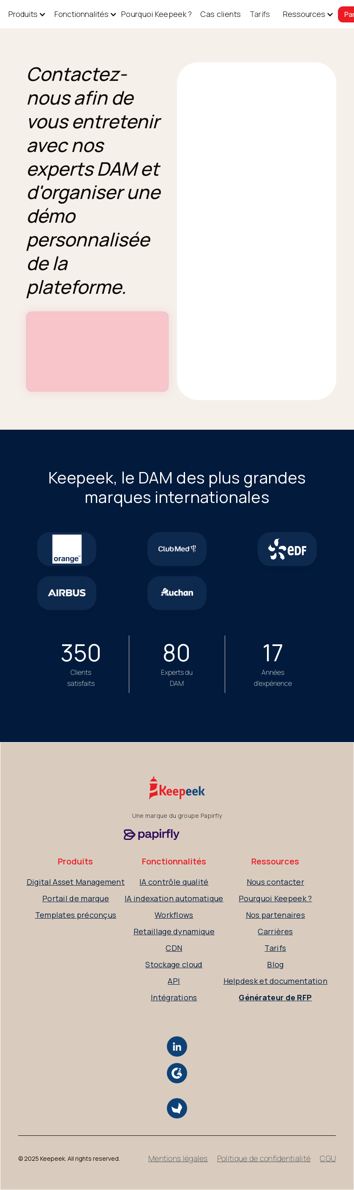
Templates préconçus (76, 915)
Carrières (275, 931)
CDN (174, 948)
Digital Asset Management (76, 882)
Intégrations (174, 997)
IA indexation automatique (174, 898)
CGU (328, 1158)
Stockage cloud (173, 964)
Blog (275, 964)
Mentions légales (178, 1158)
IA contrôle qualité (174, 882)
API (174, 981)
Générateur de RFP (275, 997)
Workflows (174, 915)
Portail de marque (75, 898)
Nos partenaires (275, 915)
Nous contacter (275, 882)
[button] (23, 14)
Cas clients (220, 14)
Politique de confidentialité (263, 1158)
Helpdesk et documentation (275, 981)
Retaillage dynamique (174, 931)
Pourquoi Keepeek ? (156, 14)
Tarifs (260, 14)
